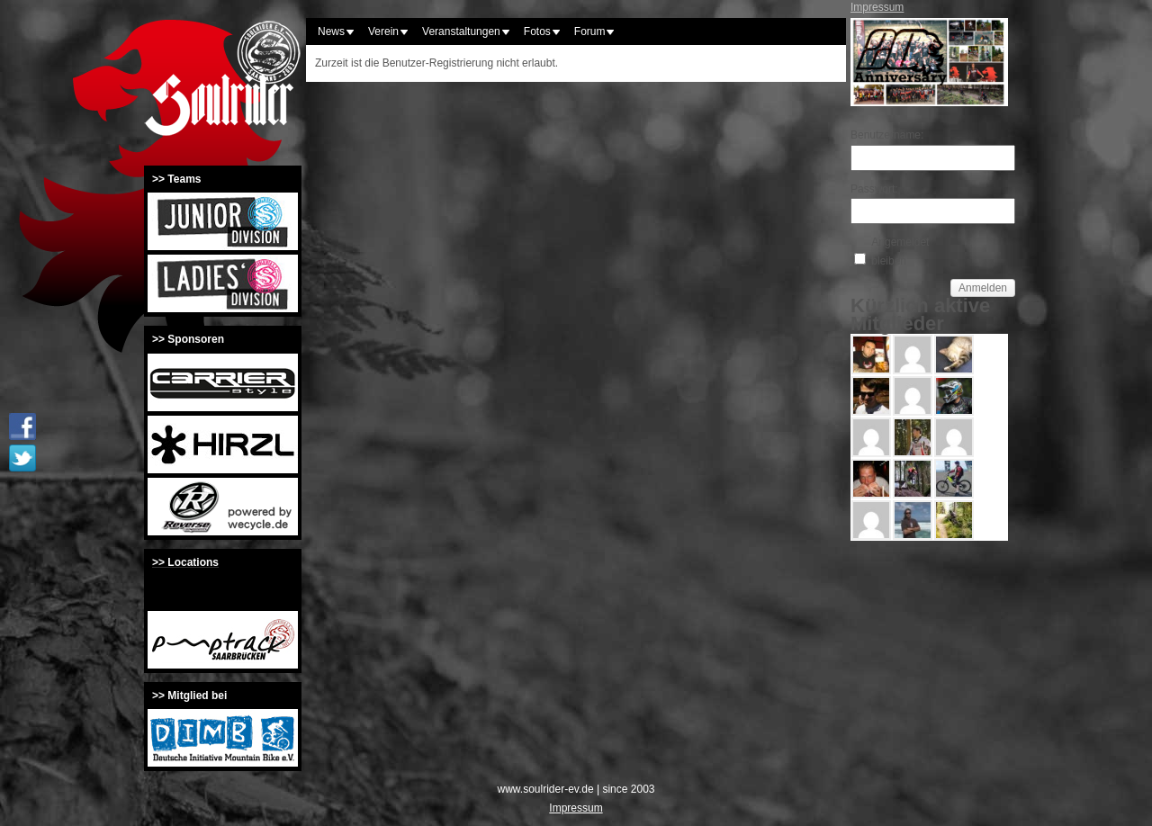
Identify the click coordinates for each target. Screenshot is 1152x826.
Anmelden (982, 288)
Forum (590, 31)
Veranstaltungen (461, 31)
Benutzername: (882, 135)
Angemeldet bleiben (900, 251)
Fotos (537, 31)
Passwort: (874, 189)
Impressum (877, 7)
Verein (383, 31)
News (331, 31)
